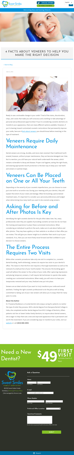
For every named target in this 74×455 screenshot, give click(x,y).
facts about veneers (29, 131)
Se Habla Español (45, 6)
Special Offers (45, 2)
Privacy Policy (18, 391)
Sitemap (10, 391)
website (9, 323)
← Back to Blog (7, 65)
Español (67, 2)
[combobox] (68, 2)
